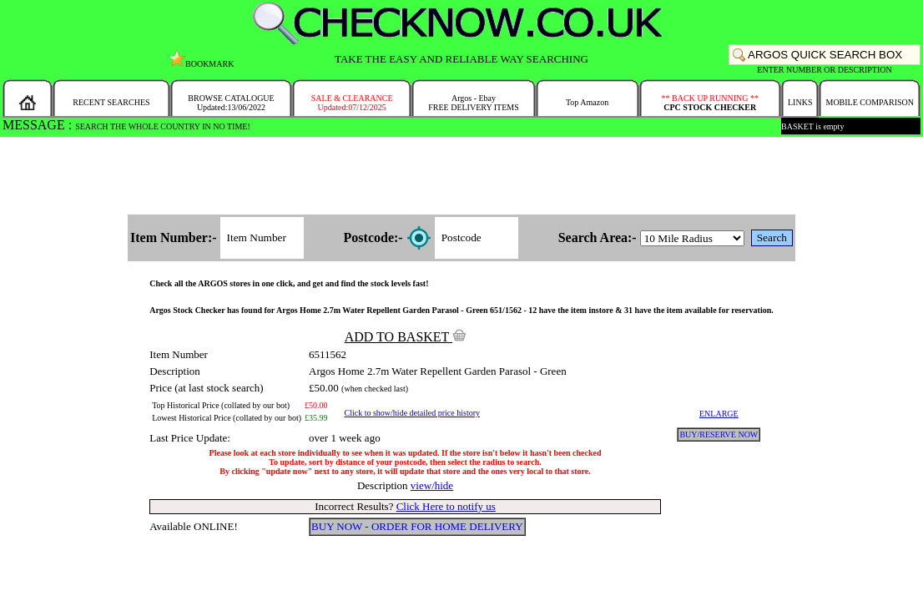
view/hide (432, 485)
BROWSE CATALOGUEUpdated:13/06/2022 (231, 102)
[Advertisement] (461, 177)
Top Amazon (587, 102)
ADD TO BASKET (406, 337)
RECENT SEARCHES (111, 102)
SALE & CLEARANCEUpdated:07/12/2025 (352, 102)
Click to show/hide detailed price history (412, 412)
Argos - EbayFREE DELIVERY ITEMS (473, 102)
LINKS (800, 102)
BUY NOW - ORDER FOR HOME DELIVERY (417, 526)
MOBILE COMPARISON (869, 102)
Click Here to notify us (446, 506)
